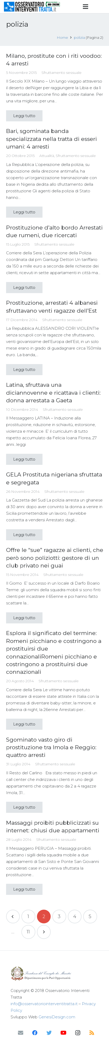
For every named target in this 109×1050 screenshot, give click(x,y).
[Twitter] (49, 1032)
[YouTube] (63, 1032)
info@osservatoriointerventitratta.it (44, 1003)
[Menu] (85, 6)
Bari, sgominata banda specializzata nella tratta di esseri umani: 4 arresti (51, 139)
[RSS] (91, 1032)
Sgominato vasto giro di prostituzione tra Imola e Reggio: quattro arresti (51, 747)
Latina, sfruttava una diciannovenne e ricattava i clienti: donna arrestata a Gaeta (53, 392)
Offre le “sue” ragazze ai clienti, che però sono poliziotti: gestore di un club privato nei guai (54, 558)
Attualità (46, 156)
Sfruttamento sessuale (61, 72)
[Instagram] (77, 1032)
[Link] (32, 6)
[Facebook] (34, 1032)
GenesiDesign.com (57, 1016)
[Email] (20, 1032)
